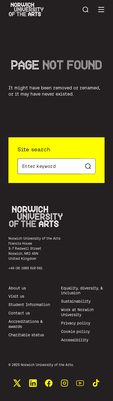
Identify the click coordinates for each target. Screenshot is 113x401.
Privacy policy (75, 323)
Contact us (19, 313)
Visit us (16, 296)
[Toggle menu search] (85, 9)
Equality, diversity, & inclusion (82, 290)
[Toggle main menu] (101, 9)
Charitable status (26, 335)
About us (17, 288)
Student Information (29, 304)
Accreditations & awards (25, 324)
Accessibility (74, 340)
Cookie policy (75, 331)
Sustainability (76, 301)
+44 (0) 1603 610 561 (25, 268)
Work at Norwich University (77, 312)
